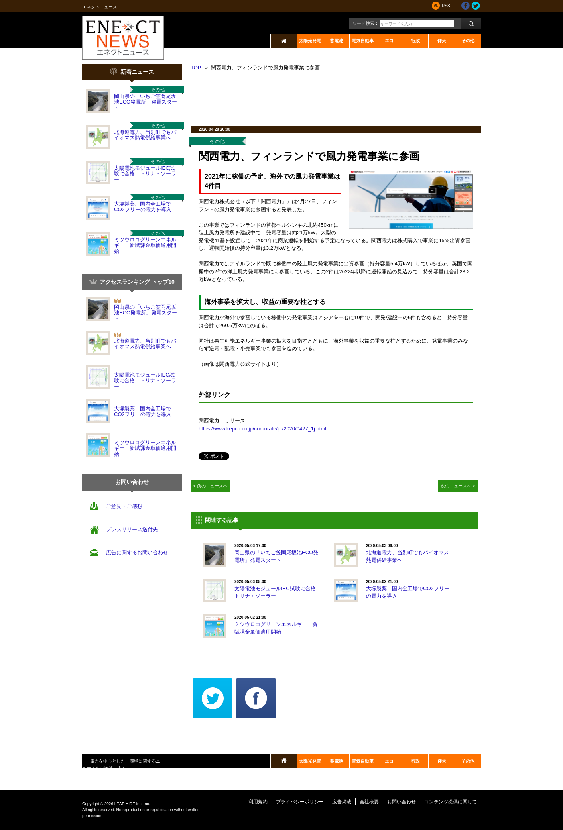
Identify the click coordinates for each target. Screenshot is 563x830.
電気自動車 (363, 40)
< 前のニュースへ (210, 485)
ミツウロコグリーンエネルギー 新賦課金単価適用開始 (145, 245)
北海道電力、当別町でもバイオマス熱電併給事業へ (145, 135)
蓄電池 (336, 40)
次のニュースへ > (458, 485)
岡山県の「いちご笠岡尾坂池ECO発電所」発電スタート (145, 102)
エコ (389, 40)
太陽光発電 (310, 40)
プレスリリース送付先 (132, 529)
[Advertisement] (336, 96)
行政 (415, 40)
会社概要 (369, 801)
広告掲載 (341, 801)
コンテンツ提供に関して (450, 801)
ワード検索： (365, 23)
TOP (196, 68)
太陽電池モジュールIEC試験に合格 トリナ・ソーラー (145, 173)
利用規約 (258, 801)
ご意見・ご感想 (124, 506)
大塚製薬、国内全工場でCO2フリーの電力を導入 (142, 206)
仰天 (441, 40)
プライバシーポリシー (300, 801)
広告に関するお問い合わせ (137, 552)
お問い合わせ (401, 801)
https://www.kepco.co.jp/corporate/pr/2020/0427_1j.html (262, 429)
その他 (467, 40)
